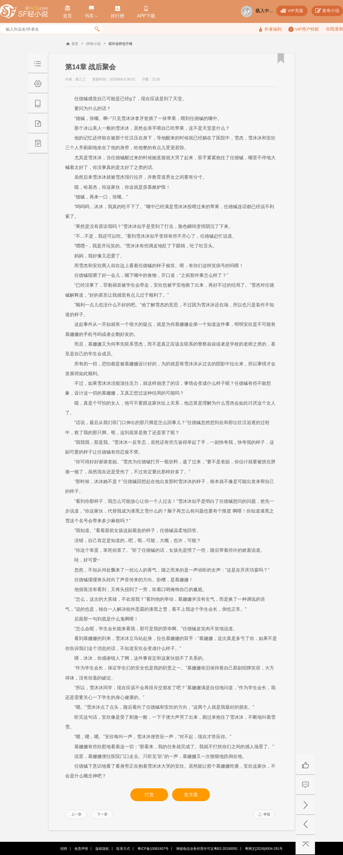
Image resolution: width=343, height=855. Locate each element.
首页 (74, 44)
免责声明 (81, 848)
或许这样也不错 (120, 44)
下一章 (102, 814)
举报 (264, 814)
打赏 (149, 794)
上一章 (76, 814)
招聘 (63, 848)
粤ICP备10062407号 (153, 848)
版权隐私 (102, 848)
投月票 (191, 794)
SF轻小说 (93, 44)
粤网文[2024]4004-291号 (264, 848)
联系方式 (123, 848)
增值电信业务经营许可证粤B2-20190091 (207, 848)
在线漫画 (334, 28)
